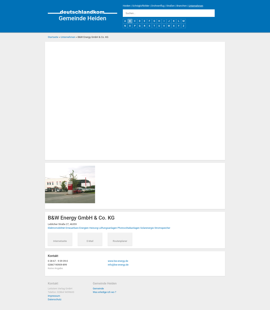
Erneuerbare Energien (76, 227)
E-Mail (90, 241)
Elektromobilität (56, 227)
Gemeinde (98, 288)
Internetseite (60, 241)
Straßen (170, 5)
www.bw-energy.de (118, 261)
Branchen (181, 5)
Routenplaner (120, 241)
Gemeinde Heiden (82, 18)
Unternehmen (195, 5)
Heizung (93, 227)
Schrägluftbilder (140, 5)
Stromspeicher (162, 227)
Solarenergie (147, 227)
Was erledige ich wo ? (104, 292)
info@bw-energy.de (118, 264)
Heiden (126, 5)
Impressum (54, 295)
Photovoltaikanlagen (129, 227)
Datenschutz (54, 299)
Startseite (53, 37)
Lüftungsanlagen (108, 227)
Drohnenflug (157, 5)
